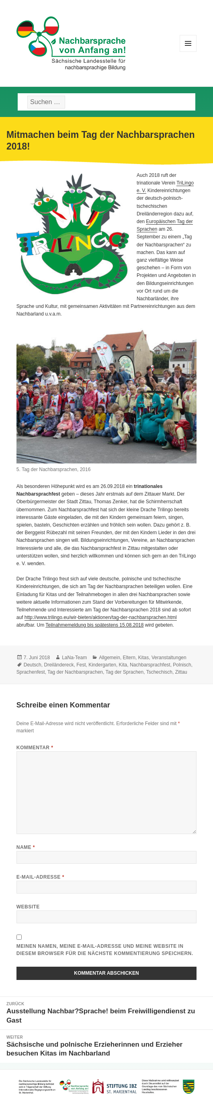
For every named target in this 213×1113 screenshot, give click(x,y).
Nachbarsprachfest (150, 665)
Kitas (143, 657)
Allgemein (109, 657)
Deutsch (32, 665)
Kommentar (34, 747)
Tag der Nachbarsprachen (75, 672)
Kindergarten (102, 665)
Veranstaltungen (169, 657)
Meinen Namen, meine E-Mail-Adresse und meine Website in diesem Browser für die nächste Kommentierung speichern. (104, 949)
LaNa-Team (74, 657)
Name (25, 847)
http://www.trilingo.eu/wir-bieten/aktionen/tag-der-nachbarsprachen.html (101, 617)
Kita (123, 665)
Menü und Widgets (188, 51)
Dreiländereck (59, 665)
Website (28, 907)
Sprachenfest (30, 672)
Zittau (181, 672)
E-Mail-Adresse (40, 877)
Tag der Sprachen (124, 672)
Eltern (129, 657)
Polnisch (182, 665)
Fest (81, 665)
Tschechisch (159, 672)
